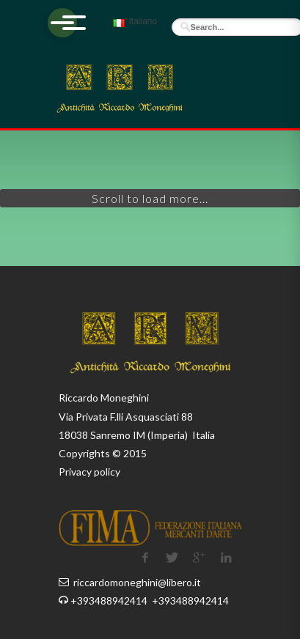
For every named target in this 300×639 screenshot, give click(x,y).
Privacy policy (89, 471)
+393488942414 (110, 600)
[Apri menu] (62, 22)
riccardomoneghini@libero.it (137, 582)
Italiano (133, 28)
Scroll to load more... (150, 198)
